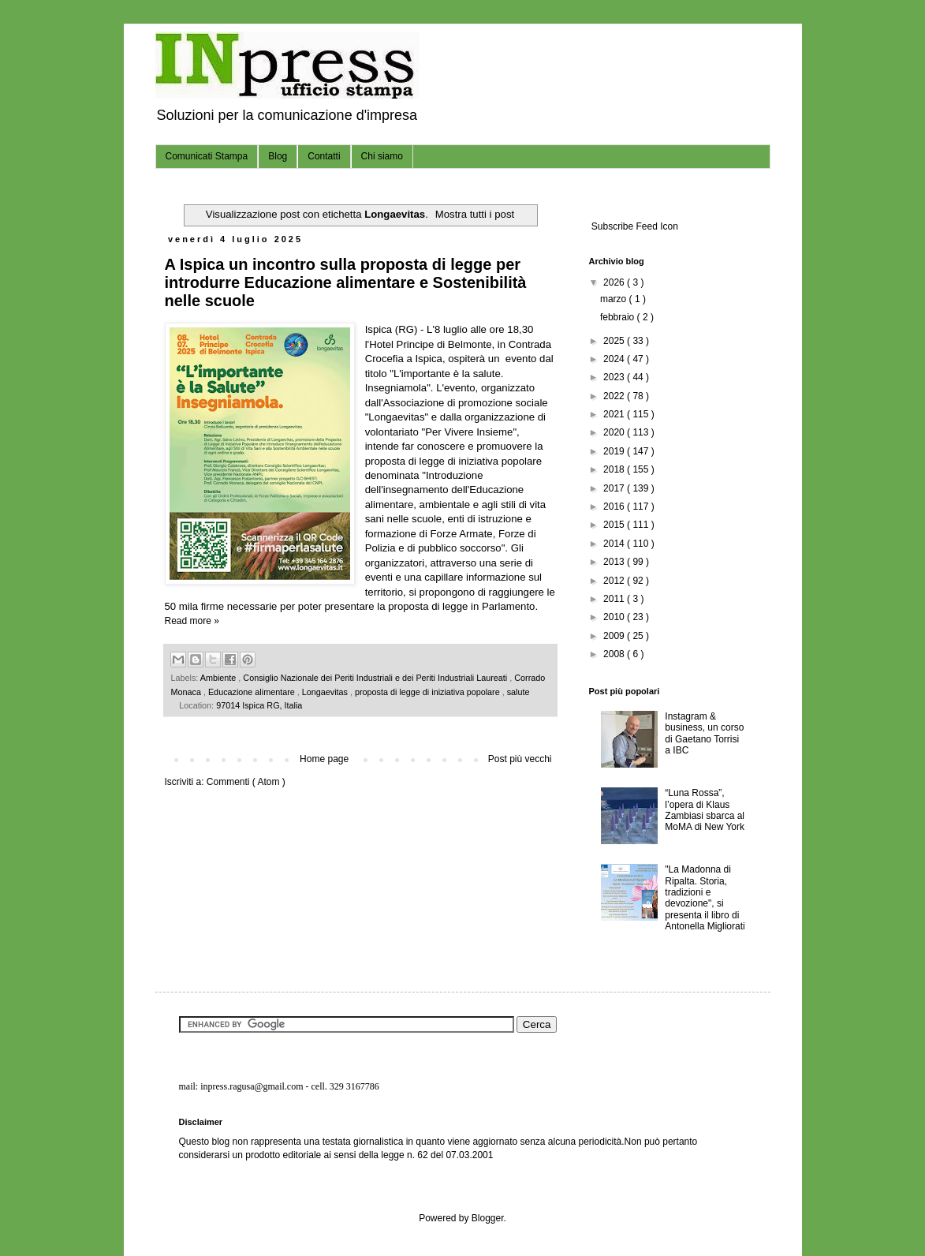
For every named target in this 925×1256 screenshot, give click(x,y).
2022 (615, 396)
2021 (615, 414)
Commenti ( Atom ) (246, 781)
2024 (615, 358)
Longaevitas (326, 692)
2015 (615, 524)
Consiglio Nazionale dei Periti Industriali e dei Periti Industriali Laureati (376, 677)
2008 (615, 654)
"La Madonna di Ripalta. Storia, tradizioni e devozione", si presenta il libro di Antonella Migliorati (704, 898)
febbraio (618, 317)
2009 (615, 635)
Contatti (324, 156)
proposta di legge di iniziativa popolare (428, 692)
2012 (615, 580)
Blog (277, 156)
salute (518, 692)
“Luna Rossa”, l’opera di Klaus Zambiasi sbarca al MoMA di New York (704, 809)
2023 (615, 377)
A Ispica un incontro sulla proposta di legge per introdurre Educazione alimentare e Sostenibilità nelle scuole (346, 282)
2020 (615, 432)
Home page (324, 758)
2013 (615, 561)
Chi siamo (382, 156)
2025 (615, 340)
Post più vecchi (520, 758)
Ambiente (219, 677)
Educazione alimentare (252, 692)
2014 (615, 543)
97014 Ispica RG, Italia (259, 705)
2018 (615, 469)
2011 (615, 598)
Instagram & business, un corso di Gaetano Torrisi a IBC (704, 733)
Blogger (488, 1218)
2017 (615, 488)
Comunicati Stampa (207, 156)
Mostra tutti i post (474, 214)
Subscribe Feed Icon (633, 226)
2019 (615, 451)
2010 (615, 616)
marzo (614, 299)
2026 (615, 282)
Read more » (192, 620)
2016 (615, 506)
